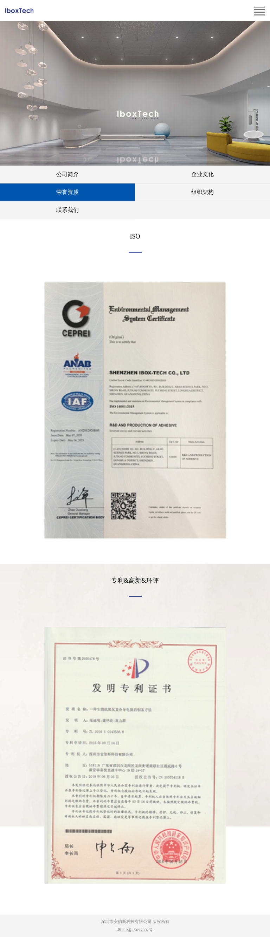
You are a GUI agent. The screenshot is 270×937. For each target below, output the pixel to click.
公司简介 (67, 174)
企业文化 (202, 174)
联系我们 (67, 210)
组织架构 (202, 192)
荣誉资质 (67, 192)
